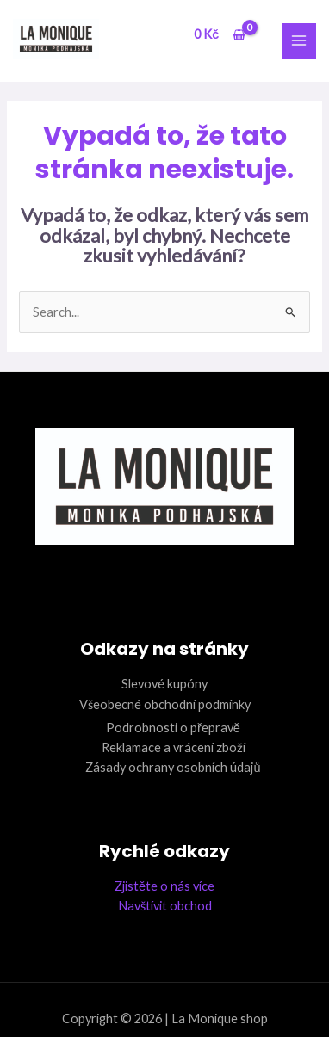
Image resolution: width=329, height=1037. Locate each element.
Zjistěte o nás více (164, 886)
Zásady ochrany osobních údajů (172, 767)
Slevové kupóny (164, 683)
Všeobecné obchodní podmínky (165, 704)
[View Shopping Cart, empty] (219, 35)
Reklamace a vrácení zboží (173, 747)
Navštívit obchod (165, 905)
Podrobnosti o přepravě (173, 727)
